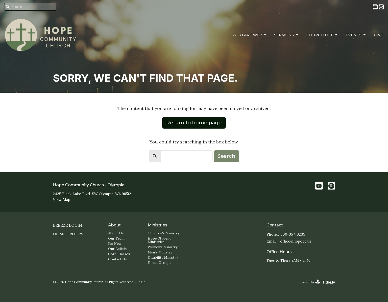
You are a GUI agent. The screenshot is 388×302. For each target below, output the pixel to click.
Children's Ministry (163, 233)
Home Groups (68, 233)
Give (378, 34)
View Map (61, 199)
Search (226, 156)
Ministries (157, 225)
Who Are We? (249, 34)
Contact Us (117, 259)
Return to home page (194, 123)
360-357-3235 (292, 234)
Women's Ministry (162, 247)
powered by (317, 282)
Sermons (286, 34)
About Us (116, 233)
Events (356, 34)
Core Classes (119, 254)
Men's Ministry (160, 252)
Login (141, 282)
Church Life (322, 34)
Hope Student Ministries (159, 240)
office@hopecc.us (295, 241)
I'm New (114, 243)
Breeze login (67, 225)
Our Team (116, 238)
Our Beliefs (117, 249)
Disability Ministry (163, 257)
